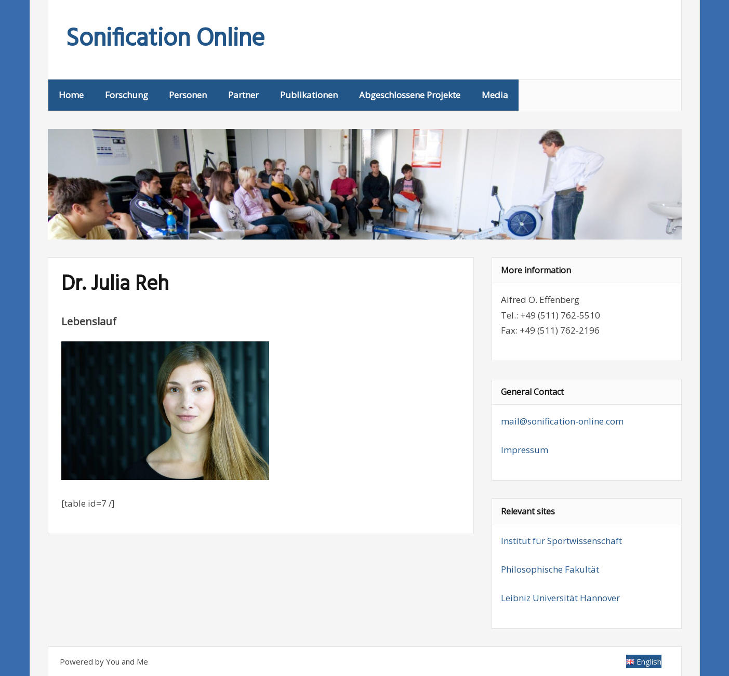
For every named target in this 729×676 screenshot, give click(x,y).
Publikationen (309, 95)
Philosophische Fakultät (550, 569)
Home (71, 95)
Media (495, 95)
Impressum (524, 450)
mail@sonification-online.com (562, 421)
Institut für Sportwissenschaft (561, 541)
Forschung (126, 95)
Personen (188, 95)
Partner (243, 95)
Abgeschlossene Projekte (409, 95)
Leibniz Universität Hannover (560, 598)
